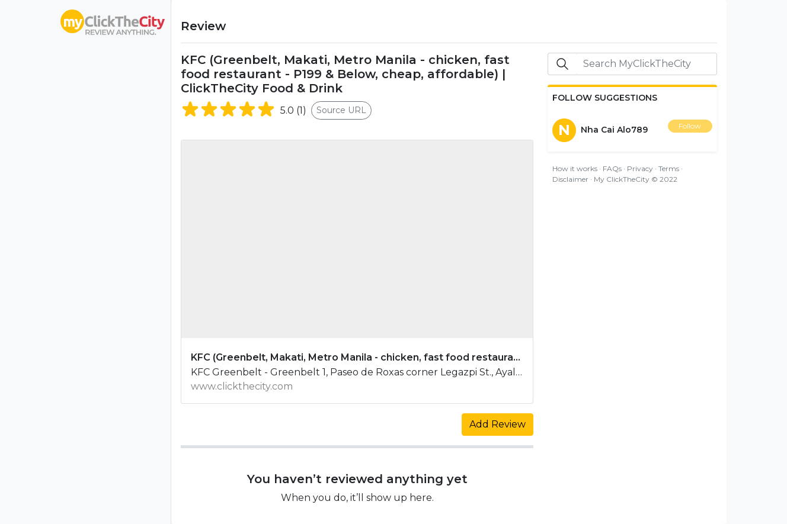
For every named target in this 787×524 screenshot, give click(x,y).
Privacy (640, 168)
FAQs (612, 168)
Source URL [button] (341, 110)
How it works (574, 168)
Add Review (497, 424)
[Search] (646, 64)
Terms (668, 168)
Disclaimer (570, 179)
